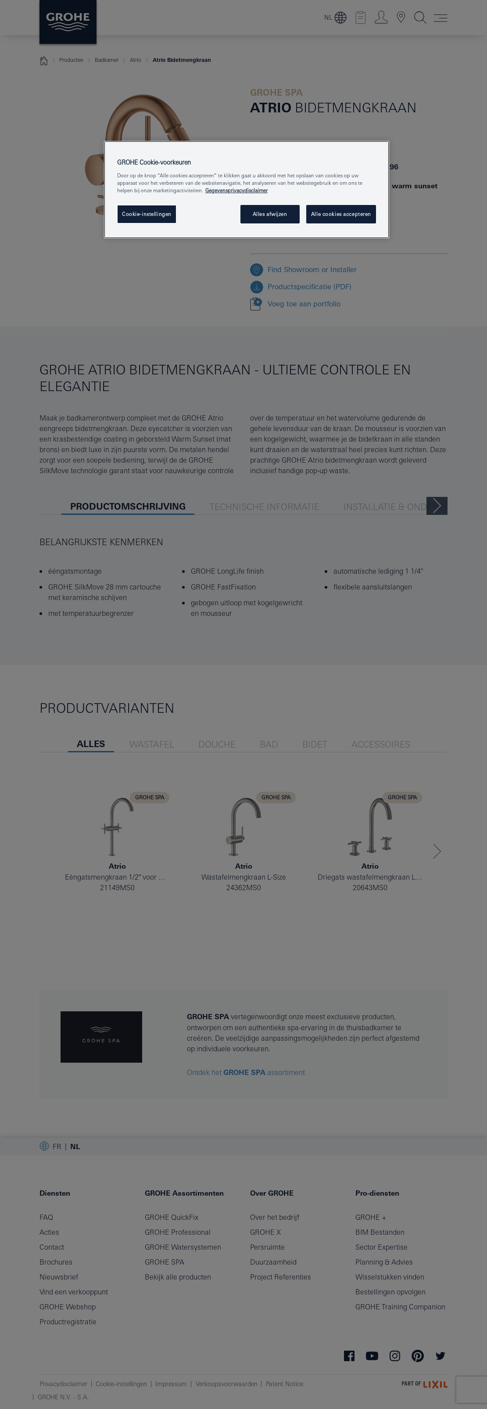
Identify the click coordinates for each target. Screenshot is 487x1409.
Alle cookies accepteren (341, 214)
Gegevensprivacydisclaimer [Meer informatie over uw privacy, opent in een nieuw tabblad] (236, 190)
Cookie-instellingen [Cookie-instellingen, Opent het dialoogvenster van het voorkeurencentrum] (147, 214)
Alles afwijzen (270, 214)
